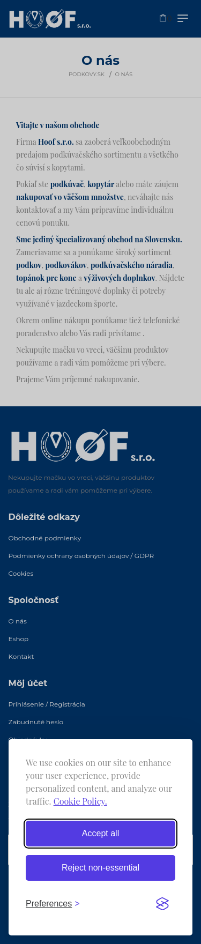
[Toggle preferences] (53, 903)
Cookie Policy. (80, 801)
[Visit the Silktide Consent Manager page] (162, 904)
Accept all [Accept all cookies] (100, 833)
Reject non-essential (100, 867)
